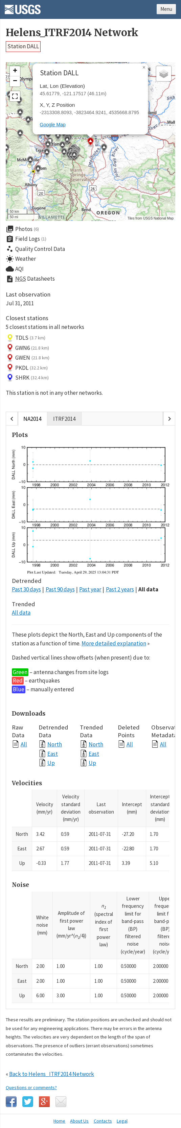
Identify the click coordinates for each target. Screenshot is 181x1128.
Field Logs (26, 239)
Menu (166, 9)
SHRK (27, 378)
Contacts (103, 1121)
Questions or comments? (31, 1087)
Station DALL (23, 46)
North (54, 744)
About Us (79, 1121)
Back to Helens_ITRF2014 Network (51, 1074)
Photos (22, 229)
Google (44, 1101)
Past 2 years (120, 589)
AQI (15, 269)
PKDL (27, 368)
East (52, 753)
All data (148, 589)
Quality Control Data (35, 249)
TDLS (25, 338)
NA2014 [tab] (32, 418)
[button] (103, 149)
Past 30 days (26, 589)
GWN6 (27, 348)
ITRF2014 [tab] (64, 418)
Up (51, 762)
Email (60, 1101)
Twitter (27, 1101)
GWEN (27, 358)
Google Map (53, 124)
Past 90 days (60, 589)
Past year (90, 589)
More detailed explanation (114, 643)
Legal (122, 1121)
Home (59, 1121)
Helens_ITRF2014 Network (72, 32)
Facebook (11, 1101)
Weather (21, 259)
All (24, 744)
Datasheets (30, 279)
